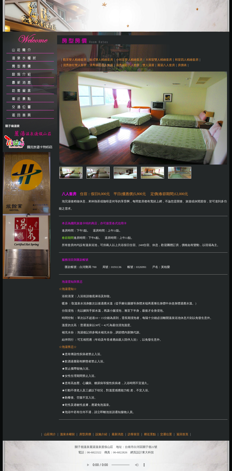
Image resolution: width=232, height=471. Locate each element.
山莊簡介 (50, 434)
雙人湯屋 (148, 65)
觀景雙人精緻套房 (75, 59)
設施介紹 (101, 434)
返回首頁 (182, 434)
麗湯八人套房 (166, 65)
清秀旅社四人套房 (101, 65)
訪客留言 (134, 434)
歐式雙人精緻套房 (101, 59)
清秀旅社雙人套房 (75, 65)
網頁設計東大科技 (142, 452)
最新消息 (117, 434)
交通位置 (166, 434)
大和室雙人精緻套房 (158, 59)
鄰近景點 (150, 434)
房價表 (182, 65)
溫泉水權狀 (67, 434)
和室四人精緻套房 (186, 59)
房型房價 (85, 434)
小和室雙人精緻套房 (129, 59)
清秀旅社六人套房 (128, 65)
